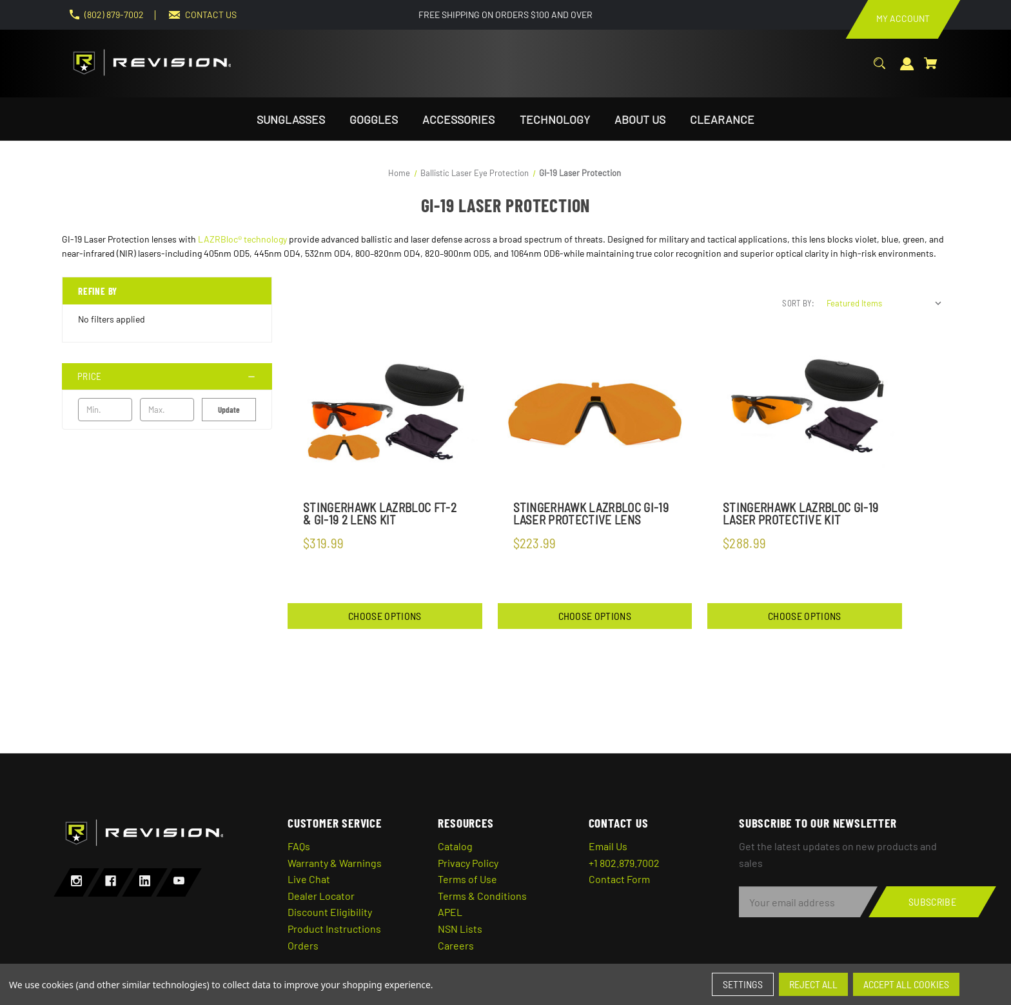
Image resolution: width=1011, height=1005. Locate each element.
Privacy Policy (468, 863)
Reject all (813, 984)
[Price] (167, 376)
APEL (450, 912)
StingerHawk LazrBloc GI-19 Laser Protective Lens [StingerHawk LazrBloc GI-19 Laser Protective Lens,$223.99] (591, 513)
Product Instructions (334, 928)
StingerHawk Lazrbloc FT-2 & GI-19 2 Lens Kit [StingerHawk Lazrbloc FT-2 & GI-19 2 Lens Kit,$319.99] (379, 513)
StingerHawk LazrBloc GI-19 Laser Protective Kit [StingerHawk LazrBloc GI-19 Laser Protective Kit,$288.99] (800, 513)
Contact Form (619, 879)
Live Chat (309, 879)
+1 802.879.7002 (624, 863)
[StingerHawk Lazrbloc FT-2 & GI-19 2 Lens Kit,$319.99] (385, 414)
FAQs (299, 846)
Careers (456, 945)
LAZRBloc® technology (242, 239)
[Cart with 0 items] (930, 70)
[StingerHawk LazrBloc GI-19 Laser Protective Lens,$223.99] (595, 414)
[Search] (879, 70)
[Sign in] (907, 70)
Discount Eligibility (330, 912)
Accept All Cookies (906, 984)
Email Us (608, 846)
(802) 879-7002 (114, 14)
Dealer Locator (321, 896)
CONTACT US (211, 14)
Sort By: (798, 303)
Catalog (455, 846)
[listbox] (884, 303)
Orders (303, 945)
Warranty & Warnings (335, 863)
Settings (743, 984)
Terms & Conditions (482, 896)
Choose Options (384, 616)
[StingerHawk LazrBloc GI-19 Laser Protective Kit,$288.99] (804, 414)
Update (229, 409)
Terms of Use (467, 879)
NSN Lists (460, 928)
